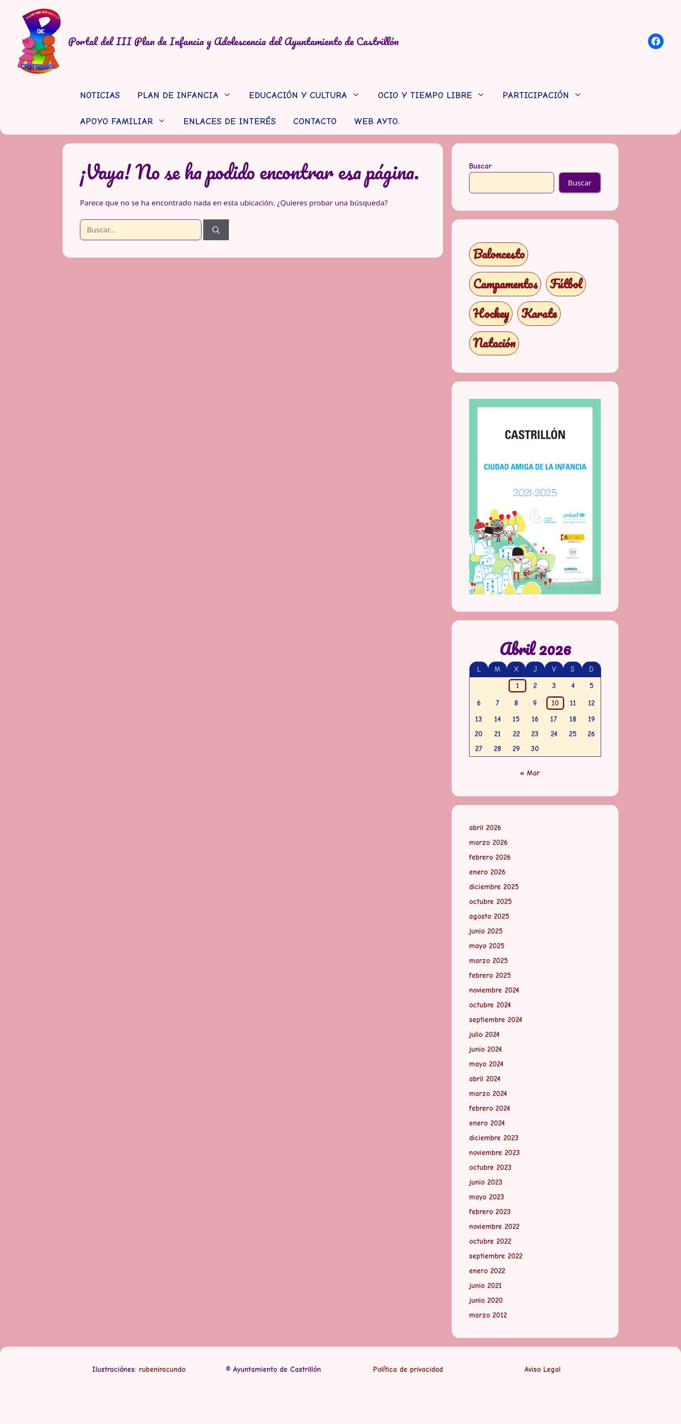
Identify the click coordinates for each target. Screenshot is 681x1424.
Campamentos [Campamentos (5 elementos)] (505, 284)
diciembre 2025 (494, 887)
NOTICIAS (100, 95)
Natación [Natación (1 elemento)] (494, 343)
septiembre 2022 (495, 1256)
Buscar (480, 166)
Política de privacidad (408, 1369)
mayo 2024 (486, 1064)
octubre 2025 (490, 901)
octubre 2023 (490, 1167)
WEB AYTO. (376, 121)
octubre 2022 (490, 1241)
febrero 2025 (490, 975)
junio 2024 (485, 1049)
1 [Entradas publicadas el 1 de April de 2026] (517, 686)
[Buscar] (216, 229)
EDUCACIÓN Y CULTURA (309, 96)
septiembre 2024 (495, 1020)
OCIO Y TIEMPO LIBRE (436, 96)
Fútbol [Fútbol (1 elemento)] (566, 284)
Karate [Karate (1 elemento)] (539, 313)
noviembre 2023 (494, 1153)
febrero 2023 (490, 1212)
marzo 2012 (488, 1315)
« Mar (530, 773)
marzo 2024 (488, 1094)
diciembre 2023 (494, 1138)
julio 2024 (484, 1034)
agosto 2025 (489, 916)
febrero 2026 (490, 857)
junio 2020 (486, 1300)
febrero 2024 (489, 1108)
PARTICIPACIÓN (546, 96)
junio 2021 (485, 1286)
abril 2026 (485, 828)
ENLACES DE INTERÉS (229, 121)
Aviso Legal (543, 1369)
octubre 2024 (490, 1005)
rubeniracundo (162, 1369)
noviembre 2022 (494, 1226)
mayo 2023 (486, 1197)
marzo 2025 (488, 961)
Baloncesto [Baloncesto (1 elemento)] (499, 254)
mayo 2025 (487, 946)
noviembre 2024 (494, 990)
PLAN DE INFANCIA (188, 96)
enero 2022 (487, 1271)
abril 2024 (484, 1079)
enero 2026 (487, 872)
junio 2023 (485, 1182)
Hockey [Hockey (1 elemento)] (491, 313)
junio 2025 (486, 931)
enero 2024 (487, 1123)
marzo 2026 (488, 842)
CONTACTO (315, 121)
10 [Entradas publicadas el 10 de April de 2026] (555, 703)
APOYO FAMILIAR (127, 122)
